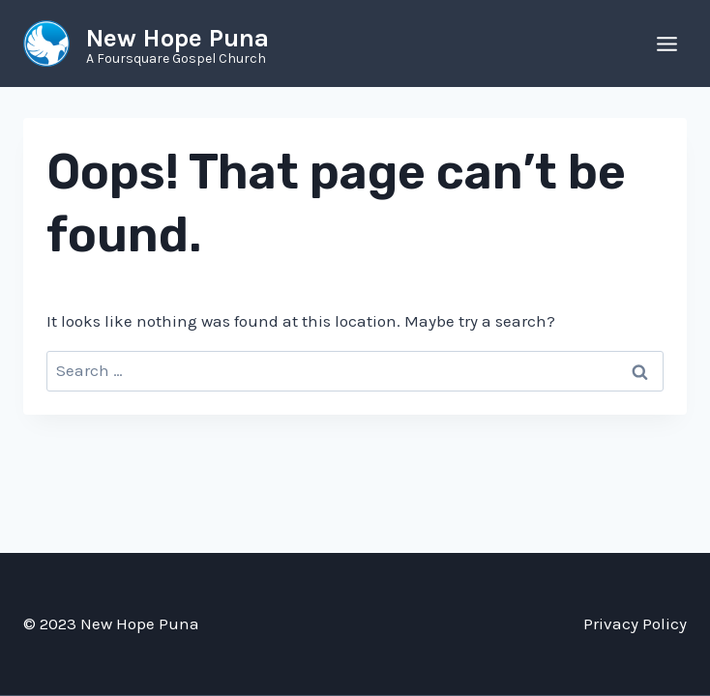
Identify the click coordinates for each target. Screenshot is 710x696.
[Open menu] (666, 43)
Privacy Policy (635, 623)
